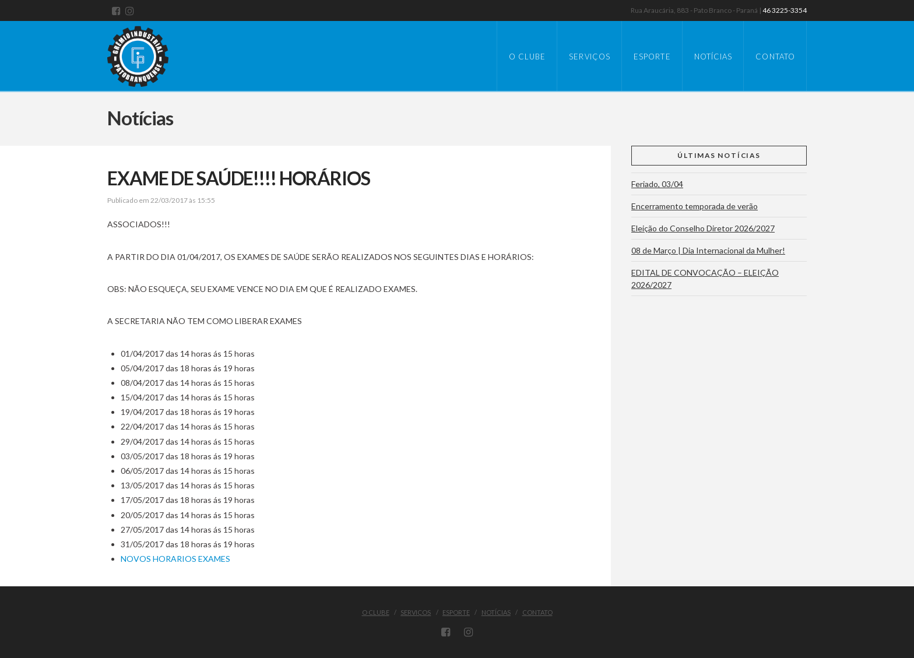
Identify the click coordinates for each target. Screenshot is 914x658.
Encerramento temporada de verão (694, 206)
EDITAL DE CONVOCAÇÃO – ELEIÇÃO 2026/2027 (705, 279)
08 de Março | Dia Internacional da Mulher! (708, 250)
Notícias (496, 612)
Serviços (415, 612)
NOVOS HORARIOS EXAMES (175, 559)
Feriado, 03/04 (657, 184)
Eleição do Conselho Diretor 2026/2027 (703, 228)
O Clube (375, 612)
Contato (537, 612)
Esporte (456, 612)
